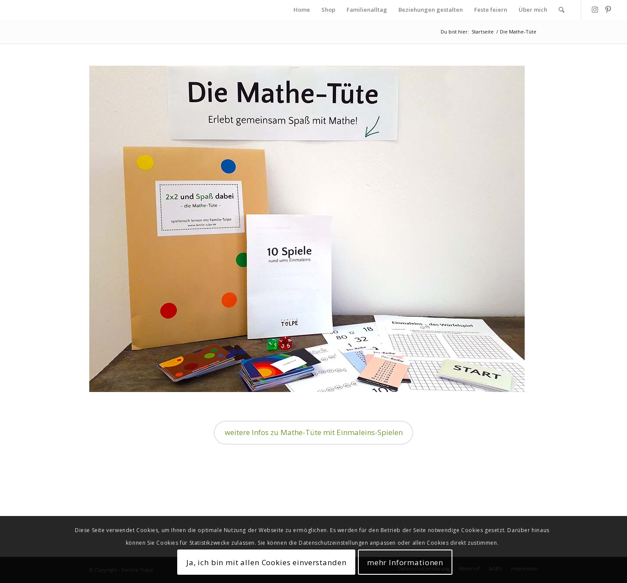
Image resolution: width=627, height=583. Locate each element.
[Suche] (561, 10)
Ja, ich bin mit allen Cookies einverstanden (266, 562)
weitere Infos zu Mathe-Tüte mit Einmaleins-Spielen (314, 432)
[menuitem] (302, 10)
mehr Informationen (405, 562)
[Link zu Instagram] (594, 9)
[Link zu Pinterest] (607, 9)
